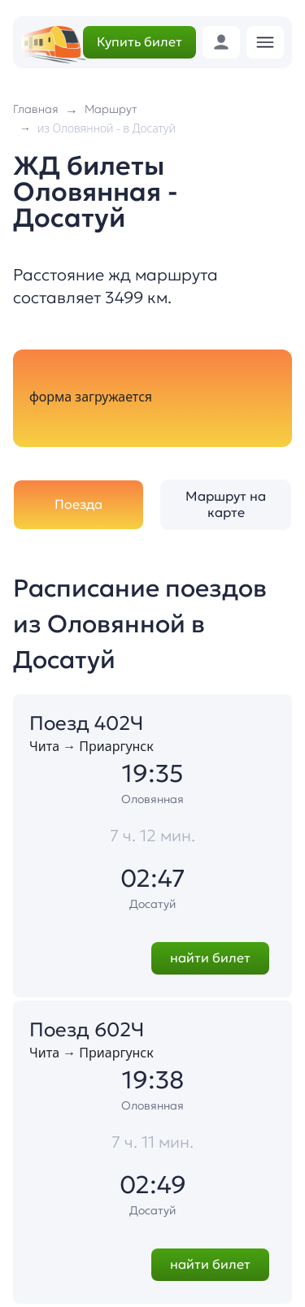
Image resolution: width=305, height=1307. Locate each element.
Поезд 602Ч (86, 1030)
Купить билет (139, 41)
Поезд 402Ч (86, 723)
